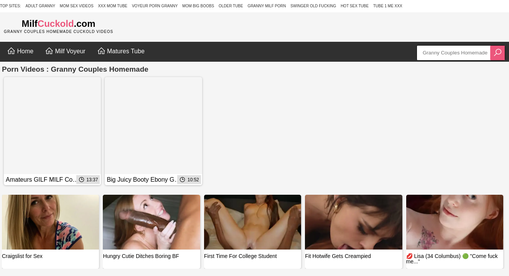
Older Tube (231, 6)
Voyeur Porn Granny (155, 6)
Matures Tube (121, 51)
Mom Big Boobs (198, 6)
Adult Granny (40, 6)
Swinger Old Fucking (313, 6)
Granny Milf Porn (267, 6)
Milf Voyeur (65, 51)
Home (20, 51)
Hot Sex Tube (355, 6)
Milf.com (59, 23)
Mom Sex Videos (77, 6)
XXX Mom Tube (113, 6)
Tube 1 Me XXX (387, 6)
